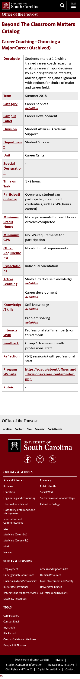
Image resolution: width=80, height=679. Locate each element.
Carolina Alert (11, 616)
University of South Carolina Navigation (73, 5)
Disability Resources (14, 599)
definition (31, 108)
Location (7, 429)
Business (8, 486)
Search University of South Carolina (62, 5)
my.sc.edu (9, 628)
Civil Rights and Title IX (19, 669)
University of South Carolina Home (19, 5)
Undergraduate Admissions (18, 575)
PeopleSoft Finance (14, 645)
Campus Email (11, 622)
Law (5, 529)
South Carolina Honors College (57, 498)
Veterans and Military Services (20, 593)
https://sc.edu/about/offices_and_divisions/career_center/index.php (50, 374)
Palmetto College (50, 504)
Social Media (55, 429)
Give (29, 429)
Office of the (20, 14)
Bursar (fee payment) (15, 587)
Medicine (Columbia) (15, 534)
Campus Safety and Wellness (19, 639)
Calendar (40, 429)
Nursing (7, 552)
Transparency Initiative (61, 665)
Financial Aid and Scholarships (20, 581)
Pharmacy (45, 480)
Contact (19, 429)
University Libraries (51, 587)
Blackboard (9, 633)
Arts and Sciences (13, 480)
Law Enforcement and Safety (56, 581)
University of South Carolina (33, 660)
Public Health (48, 486)
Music (6, 546)
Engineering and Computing (19, 498)
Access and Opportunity (54, 569)
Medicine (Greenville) (15, 541)
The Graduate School (15, 504)
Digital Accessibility (49, 669)
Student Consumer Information (24, 665)
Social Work (46, 492)
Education (9, 492)
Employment (10, 569)
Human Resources (50, 575)
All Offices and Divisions (53, 593)
